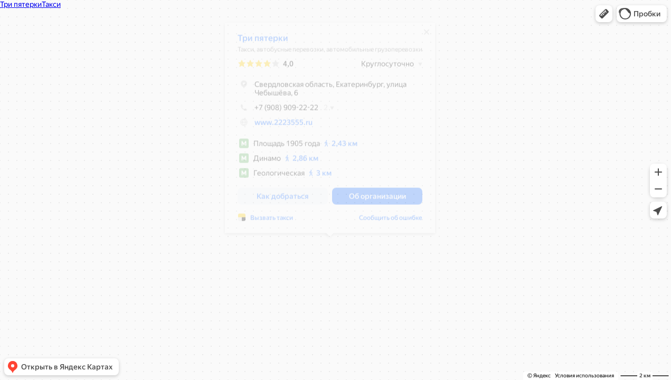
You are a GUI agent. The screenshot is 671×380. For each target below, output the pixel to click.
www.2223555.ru (283, 126)
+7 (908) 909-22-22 (278, 111)
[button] (604, 13)
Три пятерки (263, 42)
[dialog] (330, 131)
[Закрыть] (426, 36)
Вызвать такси (271, 221)
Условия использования (584, 375)
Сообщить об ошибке (390, 221)
